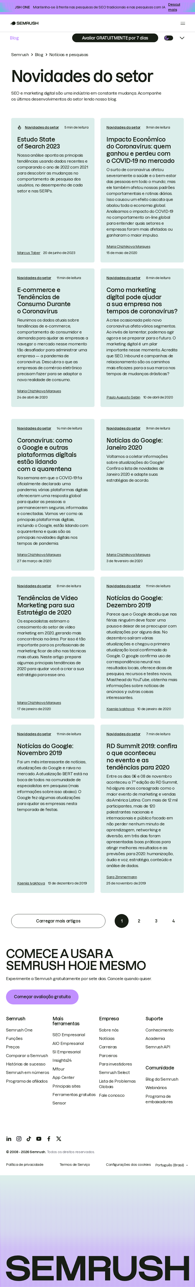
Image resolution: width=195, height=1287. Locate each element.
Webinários (156, 1087)
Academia (155, 1038)
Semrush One (19, 1030)
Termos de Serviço (74, 1165)
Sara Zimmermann (121, 877)
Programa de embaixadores (159, 1099)
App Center (63, 1077)
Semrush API (158, 1047)
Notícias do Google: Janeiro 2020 (134, 444)
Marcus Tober (28, 253)
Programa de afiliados (27, 1081)
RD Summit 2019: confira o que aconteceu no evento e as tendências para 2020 (141, 757)
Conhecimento (160, 1030)
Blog (14, 38)
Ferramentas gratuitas (74, 1094)
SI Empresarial (66, 1052)
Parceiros (108, 1055)
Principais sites (66, 1086)
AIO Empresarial (68, 1043)
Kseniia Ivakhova (120, 709)
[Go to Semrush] (24, 23)
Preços (13, 1047)
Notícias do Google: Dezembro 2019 (134, 602)
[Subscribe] (115, 38)
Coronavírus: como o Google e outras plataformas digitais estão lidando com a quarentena (46, 454)
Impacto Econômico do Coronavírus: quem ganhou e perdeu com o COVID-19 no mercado (140, 150)
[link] (53, 190)
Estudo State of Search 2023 (38, 143)
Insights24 (62, 1060)
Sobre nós (109, 1030)
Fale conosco (112, 1095)
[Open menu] (183, 23)
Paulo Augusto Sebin (123, 397)
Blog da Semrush (162, 1079)
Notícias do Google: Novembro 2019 (45, 750)
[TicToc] (29, 1139)
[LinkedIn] (9, 1139)
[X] (59, 1139)
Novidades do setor (42, 127)
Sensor (59, 1103)
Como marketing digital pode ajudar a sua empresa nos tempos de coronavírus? (141, 301)
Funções (14, 1038)
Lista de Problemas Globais (117, 1084)
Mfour (58, 1069)
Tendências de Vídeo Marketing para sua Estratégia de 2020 (47, 605)
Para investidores (115, 1064)
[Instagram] (19, 1139)
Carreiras (108, 1047)
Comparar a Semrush (27, 1055)
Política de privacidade (25, 1165)
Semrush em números (27, 1072)
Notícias (106, 1038)
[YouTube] (39, 1139)
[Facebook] (49, 1139)
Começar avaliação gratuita (42, 996)
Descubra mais (176, 7)
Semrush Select (114, 1072)
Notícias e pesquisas (69, 54)
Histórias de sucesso (26, 1064)
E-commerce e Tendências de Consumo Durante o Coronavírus (44, 301)
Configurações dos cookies (128, 1165)
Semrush (20, 54)
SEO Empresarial (68, 1034)
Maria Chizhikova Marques (128, 247)
